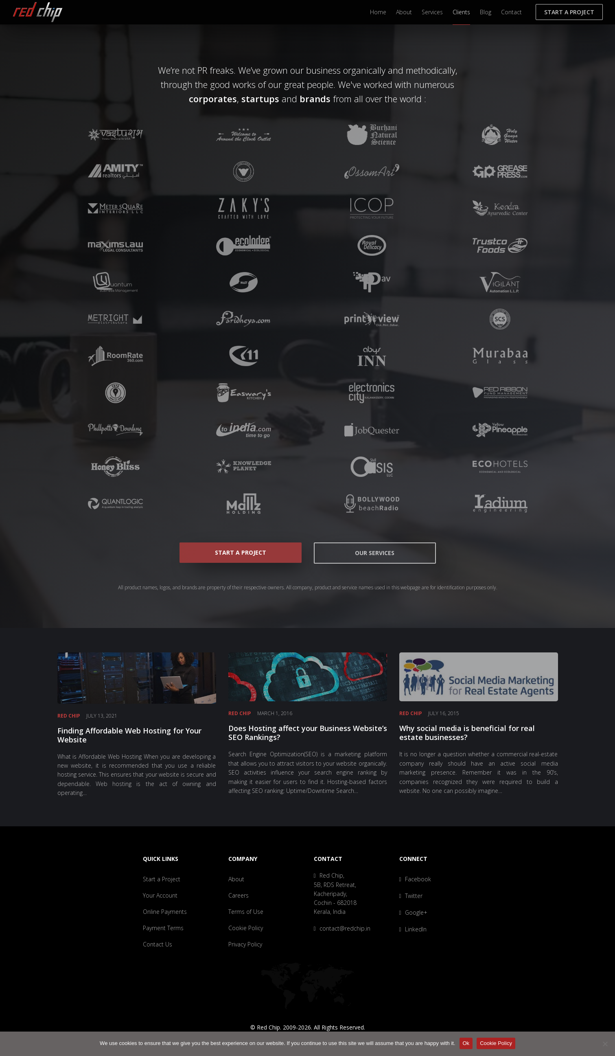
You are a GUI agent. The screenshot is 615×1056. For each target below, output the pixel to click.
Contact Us (157, 944)
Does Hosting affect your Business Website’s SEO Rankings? (307, 732)
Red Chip (68, 715)
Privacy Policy (245, 944)
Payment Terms (163, 928)
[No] (605, 1044)
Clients (461, 12)
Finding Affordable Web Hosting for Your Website (129, 735)
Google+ (413, 912)
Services (432, 12)
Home (378, 12)
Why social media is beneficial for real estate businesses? (467, 732)
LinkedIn (413, 929)
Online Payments (165, 911)
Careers (238, 895)
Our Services (374, 553)
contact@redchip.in (342, 928)
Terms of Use (245, 911)
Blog (485, 12)
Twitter (410, 896)
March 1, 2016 (274, 713)
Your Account (160, 895)
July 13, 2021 (101, 715)
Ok (466, 1043)
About (404, 12)
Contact (511, 12)
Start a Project (569, 12)
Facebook (415, 879)
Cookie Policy (245, 928)
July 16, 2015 (443, 713)
